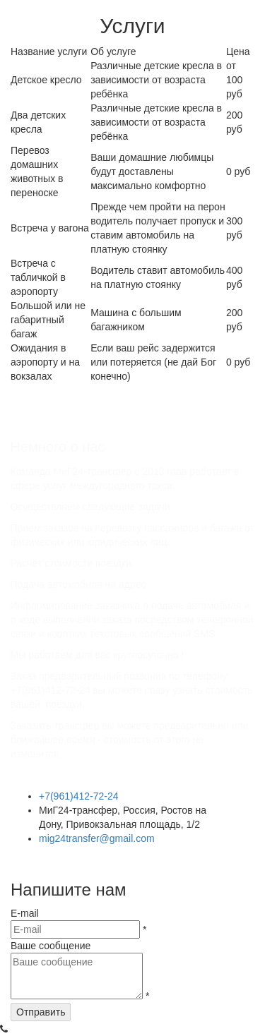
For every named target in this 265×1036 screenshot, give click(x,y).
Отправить (40, 1012)
